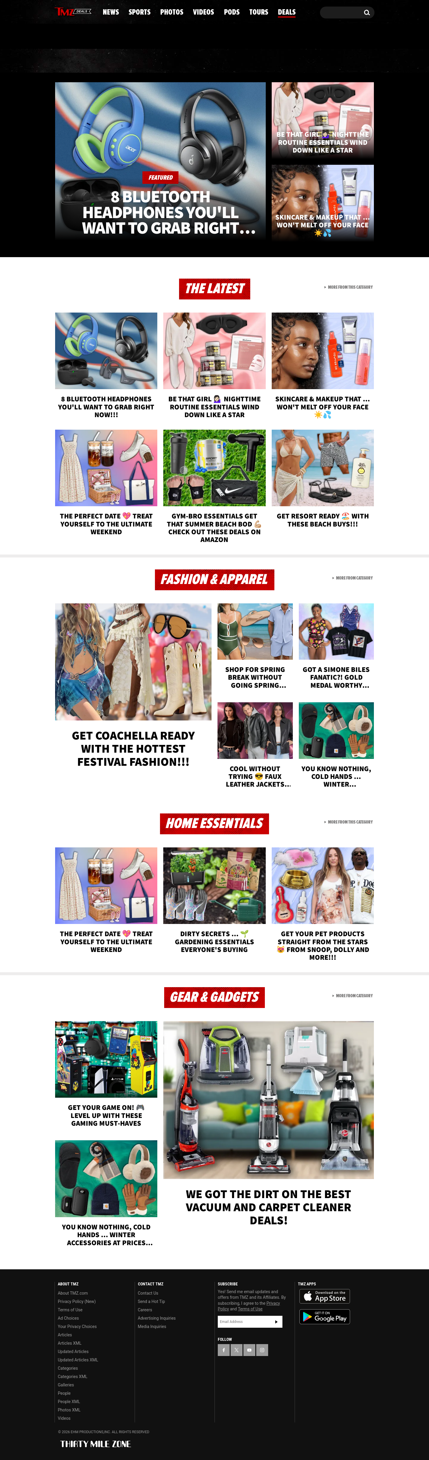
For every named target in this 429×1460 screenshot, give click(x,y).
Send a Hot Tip (151, 1301)
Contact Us (148, 1293)
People (64, 1393)
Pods (261, 61)
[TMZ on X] (68, 11)
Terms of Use (70, 1309)
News (69, 61)
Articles (65, 1334)
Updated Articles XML (78, 1360)
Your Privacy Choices (77, 1326)
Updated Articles (73, 1351)
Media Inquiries (152, 1326)
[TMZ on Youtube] (78, 11)
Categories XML (72, 1376)
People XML (69, 1401)
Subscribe (276, 1322)
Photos (166, 61)
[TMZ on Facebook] (59, 11)
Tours (304, 61)
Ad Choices (68, 1318)
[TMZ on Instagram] (90, 11)
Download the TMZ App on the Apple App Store (324, 1296)
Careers (145, 1309)
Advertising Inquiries (157, 1318)
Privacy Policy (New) (77, 1301)
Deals (348, 61)
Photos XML (69, 1410)
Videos (215, 61)
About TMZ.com (73, 1293)
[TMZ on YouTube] (249, 1350)
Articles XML (70, 1343)
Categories (68, 1368)
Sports (114, 61)
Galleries (66, 1385)
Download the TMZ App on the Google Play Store (324, 1316)
